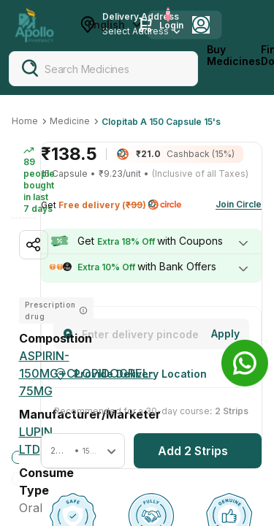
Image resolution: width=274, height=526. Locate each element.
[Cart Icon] (145, 25)
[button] (83, 450)
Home (25, 120)
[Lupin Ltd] (36, 440)
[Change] (225, 333)
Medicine (70, 120)
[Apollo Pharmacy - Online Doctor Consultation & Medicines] (34, 24)
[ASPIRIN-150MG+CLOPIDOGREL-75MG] (86, 373)
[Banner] (244, 363)
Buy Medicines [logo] (234, 55)
